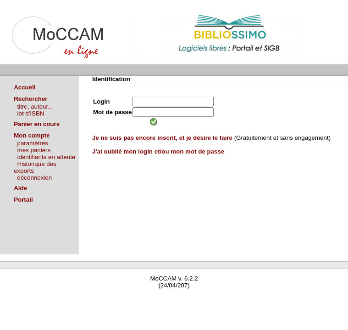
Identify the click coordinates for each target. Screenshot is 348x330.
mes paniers (34, 150)
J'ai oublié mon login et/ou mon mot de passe (158, 151)
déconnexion (34, 177)
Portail (23, 199)
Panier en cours (37, 124)
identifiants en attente (46, 157)
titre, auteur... (35, 106)
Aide (20, 188)
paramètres (32, 143)
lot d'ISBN (30, 113)
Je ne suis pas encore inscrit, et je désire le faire (162, 137)
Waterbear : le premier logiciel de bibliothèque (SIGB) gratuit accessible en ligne (108, 298)
